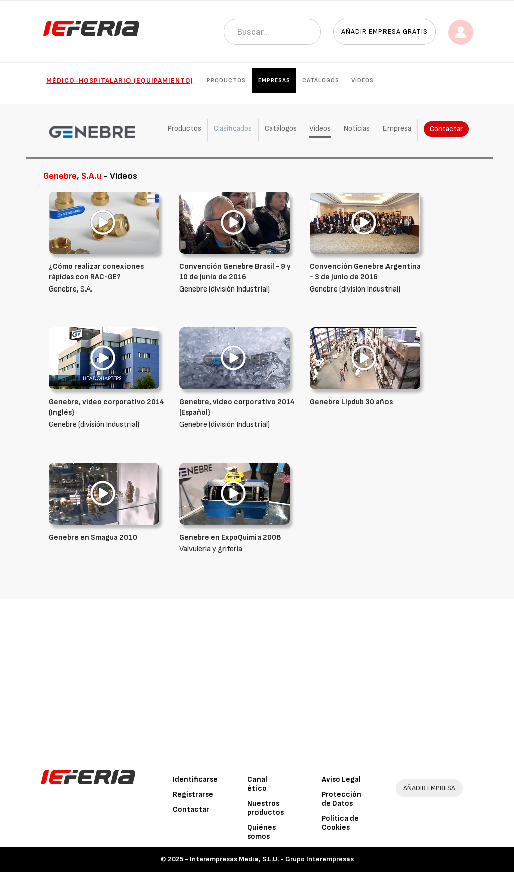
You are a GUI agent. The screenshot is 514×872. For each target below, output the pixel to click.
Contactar (446, 129)
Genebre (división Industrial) (237, 277)
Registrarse (193, 794)
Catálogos (320, 80)
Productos (226, 80)
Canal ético (257, 784)
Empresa (396, 128)
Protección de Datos (341, 799)
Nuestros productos (265, 808)
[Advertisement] (257, 679)
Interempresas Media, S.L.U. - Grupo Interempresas (272, 859)
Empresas (274, 80)
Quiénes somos (261, 832)
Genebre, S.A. (106, 277)
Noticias (356, 128)
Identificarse (195, 779)
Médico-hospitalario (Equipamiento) (119, 80)
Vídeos (362, 80)
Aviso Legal (341, 779)
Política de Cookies (340, 823)
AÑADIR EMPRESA (429, 788)
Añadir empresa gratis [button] (384, 31)
